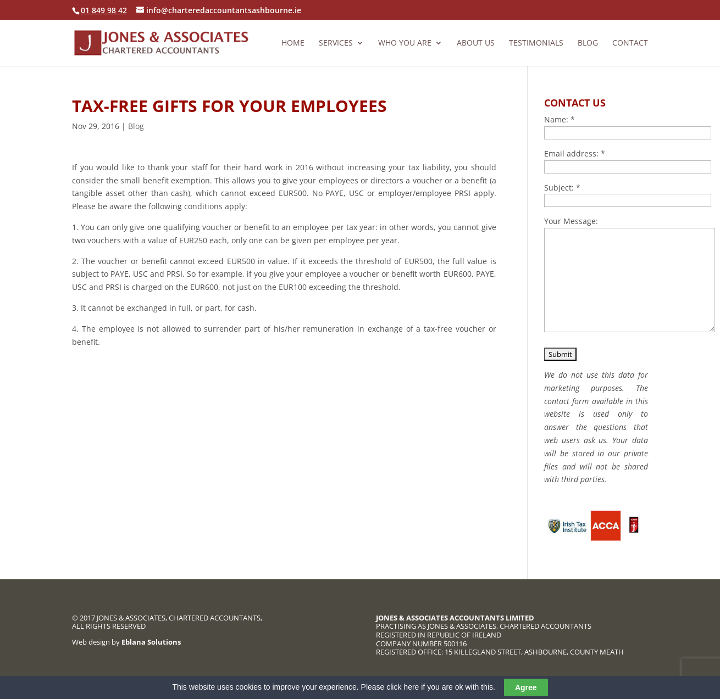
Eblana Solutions (151, 642)
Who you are (404, 43)
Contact (630, 43)
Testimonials (536, 43)
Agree (526, 687)
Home (292, 43)
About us (476, 43)
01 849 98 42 (104, 10)
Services (336, 43)
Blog (588, 43)
